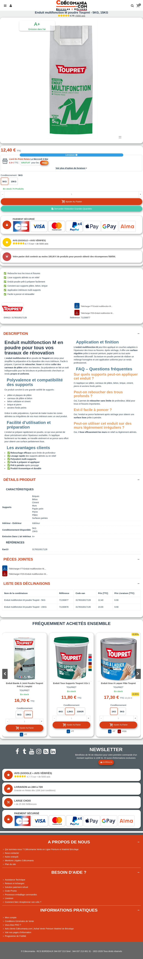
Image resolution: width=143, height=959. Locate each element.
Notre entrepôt (10, 856)
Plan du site (9, 864)
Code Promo (9, 890)
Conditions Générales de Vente (18, 921)
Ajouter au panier (25, 728)
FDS (122, 731)
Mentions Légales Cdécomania (18, 860)
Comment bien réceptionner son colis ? (21, 902)
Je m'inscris (106, 762)
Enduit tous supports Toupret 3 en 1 (71, 683)
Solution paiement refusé (15, 887)
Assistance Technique (13, 879)
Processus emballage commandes (19, 894)
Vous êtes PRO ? (13, 925)
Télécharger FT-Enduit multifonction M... (93, 305)
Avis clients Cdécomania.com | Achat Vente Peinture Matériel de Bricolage (38, 928)
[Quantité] (71, 194)
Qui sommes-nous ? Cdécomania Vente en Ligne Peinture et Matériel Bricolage (40, 849)
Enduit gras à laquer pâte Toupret (118, 683)
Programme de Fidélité (14, 936)
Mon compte (9, 917)
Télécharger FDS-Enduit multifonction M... (94, 312)
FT (23, 734)
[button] (138, 674)
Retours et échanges (13, 883)
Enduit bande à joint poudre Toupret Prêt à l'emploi (24, 685)
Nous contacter (10, 853)
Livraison (71, 155)
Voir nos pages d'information (16, 932)
